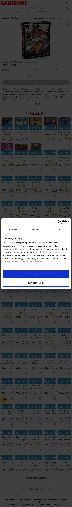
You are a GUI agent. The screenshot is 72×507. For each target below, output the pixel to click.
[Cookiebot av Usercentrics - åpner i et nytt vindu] (57, 222)
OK (36, 274)
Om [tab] (59, 229)
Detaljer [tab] (36, 229)
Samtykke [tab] (12, 229)
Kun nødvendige (36, 283)
